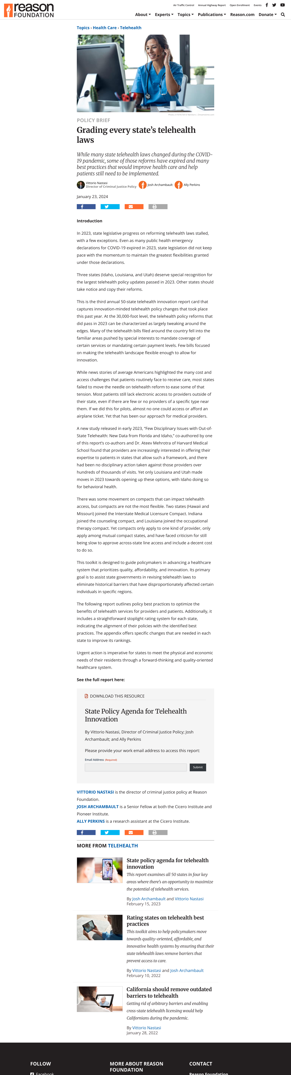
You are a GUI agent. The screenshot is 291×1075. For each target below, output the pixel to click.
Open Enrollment (240, 5)
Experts (162, 14)
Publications (210, 14)
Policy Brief (93, 120)
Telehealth (130, 27)
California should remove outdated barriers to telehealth (169, 992)
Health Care (105, 27)
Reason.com (242, 14)
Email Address (101, 760)
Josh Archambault (98, 806)
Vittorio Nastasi (95, 792)
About (141, 14)
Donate (266, 14)
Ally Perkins (91, 821)
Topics (184, 14)
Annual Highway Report (212, 5)
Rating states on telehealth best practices (165, 920)
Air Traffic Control (183, 5)
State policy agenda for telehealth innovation (168, 863)
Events (257, 5)
